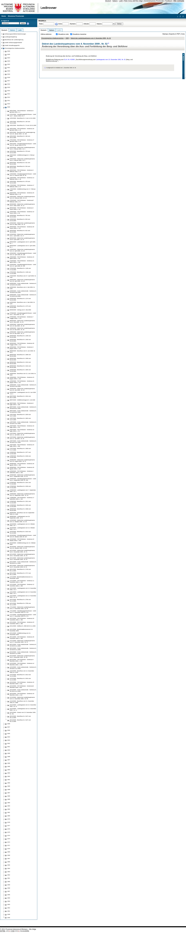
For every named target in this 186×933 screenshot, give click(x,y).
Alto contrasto (178, 1)
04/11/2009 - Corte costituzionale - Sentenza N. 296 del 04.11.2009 (23, 562)
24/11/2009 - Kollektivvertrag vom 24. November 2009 (20, 633)
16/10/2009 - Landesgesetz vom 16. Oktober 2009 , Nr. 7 (22, 524)
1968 (8, 855)
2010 (8, 103)
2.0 (14, 931)
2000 (8, 750)
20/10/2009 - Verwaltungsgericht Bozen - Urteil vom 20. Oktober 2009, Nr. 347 (23, 536)
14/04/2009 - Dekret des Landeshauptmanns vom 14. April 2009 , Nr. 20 (22, 250)
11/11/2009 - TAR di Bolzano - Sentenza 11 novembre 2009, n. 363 (22, 581)
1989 (8, 786)
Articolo (86, 24)
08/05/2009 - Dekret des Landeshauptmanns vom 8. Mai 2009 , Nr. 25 (22, 321)
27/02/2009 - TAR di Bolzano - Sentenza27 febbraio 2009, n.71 (22, 201)
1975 (8, 832)
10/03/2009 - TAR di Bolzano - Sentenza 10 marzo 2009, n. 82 (22, 212)
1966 (8, 861)
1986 (8, 796)
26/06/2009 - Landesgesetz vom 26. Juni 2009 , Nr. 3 (23, 393)
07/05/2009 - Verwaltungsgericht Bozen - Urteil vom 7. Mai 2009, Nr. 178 (23, 313)
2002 (8, 743)
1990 (8, 783)
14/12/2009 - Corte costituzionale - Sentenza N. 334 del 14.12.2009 (23, 667)
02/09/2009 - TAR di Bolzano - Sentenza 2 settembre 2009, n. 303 (21, 471)
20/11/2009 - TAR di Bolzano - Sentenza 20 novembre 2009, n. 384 (22, 619)
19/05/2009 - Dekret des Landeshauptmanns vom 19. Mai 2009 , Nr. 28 (22, 325)
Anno (60, 24)
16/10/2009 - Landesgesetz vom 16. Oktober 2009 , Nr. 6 (22, 528)
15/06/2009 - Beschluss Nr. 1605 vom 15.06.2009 (20, 370)
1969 (8, 852)
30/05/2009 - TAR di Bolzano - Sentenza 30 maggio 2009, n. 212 (22, 344)
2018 (8, 77)
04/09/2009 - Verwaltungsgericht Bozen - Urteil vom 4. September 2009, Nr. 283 (23, 479)
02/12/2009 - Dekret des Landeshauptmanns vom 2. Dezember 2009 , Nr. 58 (22, 656)
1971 (8, 845)
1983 (8, 806)
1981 (8, 812)
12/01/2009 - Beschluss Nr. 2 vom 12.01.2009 (22, 118)
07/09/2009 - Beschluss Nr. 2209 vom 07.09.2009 (20, 487)
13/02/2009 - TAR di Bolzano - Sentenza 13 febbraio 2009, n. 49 (22, 178)
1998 (8, 756)
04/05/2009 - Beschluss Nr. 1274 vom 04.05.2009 (20, 299)
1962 (8, 875)
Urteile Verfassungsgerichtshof (13, 42)
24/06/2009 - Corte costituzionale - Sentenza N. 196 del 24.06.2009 (23, 385)
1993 (8, 773)
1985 (8, 799)
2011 (8, 100)
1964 (8, 868)
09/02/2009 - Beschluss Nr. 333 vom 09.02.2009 (20, 167)
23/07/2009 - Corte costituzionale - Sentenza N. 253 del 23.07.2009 (23, 441)
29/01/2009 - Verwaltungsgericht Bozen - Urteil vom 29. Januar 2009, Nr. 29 (23, 144)
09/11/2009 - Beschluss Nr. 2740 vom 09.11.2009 (20, 570)
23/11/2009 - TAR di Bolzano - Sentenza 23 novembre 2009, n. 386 (22, 622)
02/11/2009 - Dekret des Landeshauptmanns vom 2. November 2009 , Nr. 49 (22, 554)
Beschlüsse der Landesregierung (14, 39)
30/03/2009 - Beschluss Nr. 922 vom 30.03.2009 (20, 231)
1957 (8, 891)
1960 (8, 881)
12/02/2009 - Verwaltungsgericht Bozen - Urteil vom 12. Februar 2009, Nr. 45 (23, 174)
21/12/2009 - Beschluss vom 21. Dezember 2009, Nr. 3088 (22, 701)
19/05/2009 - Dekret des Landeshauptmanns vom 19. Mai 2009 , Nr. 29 (22, 328)
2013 (8, 94)
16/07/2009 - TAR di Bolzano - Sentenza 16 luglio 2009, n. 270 (22, 426)
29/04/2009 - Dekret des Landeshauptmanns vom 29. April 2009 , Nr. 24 (22, 280)
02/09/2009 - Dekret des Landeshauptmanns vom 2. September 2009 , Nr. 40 (22, 475)
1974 (8, 835)
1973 (8, 838)
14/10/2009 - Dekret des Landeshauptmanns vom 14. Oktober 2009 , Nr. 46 (22, 520)
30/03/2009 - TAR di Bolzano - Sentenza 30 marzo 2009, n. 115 (22, 227)
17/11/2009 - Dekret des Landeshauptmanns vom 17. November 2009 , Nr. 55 (22, 607)
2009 (67, 38)
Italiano (115, 1)
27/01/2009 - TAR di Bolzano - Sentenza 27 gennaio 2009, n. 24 (22, 140)
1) (108, 43)
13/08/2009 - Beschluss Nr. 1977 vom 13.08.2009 (20, 453)
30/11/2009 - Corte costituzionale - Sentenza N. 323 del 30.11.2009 (23, 648)
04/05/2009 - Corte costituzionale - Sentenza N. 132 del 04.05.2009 (23, 295)
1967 (8, 858)
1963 (8, 871)
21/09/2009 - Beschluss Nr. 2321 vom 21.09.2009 (20, 502)
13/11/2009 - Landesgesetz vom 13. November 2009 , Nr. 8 (23, 588)
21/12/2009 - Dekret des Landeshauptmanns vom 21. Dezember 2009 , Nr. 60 (22, 698)
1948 (8, 914)
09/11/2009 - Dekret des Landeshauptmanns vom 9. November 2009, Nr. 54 (22, 566)
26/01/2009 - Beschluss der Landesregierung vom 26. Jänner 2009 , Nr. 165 (22, 133)
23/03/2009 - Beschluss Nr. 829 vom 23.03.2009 (20, 219)
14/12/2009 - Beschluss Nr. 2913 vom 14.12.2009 (20, 675)
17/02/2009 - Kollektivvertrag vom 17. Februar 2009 (23, 189)
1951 (8, 911)
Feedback (168, 1)
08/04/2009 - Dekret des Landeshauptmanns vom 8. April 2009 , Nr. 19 (22, 238)
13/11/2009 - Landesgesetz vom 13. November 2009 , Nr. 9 (23, 592)
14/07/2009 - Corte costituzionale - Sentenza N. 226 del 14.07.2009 (23, 422)
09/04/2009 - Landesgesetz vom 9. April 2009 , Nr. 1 (23, 242)
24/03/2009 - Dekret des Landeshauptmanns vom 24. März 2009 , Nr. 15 (22, 223)
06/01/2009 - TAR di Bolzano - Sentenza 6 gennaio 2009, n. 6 (21, 111)
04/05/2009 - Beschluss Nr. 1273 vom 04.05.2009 (20, 306)
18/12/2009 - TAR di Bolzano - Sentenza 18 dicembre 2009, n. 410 (22, 694)
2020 (8, 71)
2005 (8, 733)
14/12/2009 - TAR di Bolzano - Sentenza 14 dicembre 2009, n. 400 (22, 664)
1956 (8, 894)
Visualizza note (63, 34)
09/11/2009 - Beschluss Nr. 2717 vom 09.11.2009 (20, 573)
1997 (8, 759)
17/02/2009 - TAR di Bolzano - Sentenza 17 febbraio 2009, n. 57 (22, 185)
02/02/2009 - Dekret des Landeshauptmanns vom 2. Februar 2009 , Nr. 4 (22, 148)
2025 (8, 54)
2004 (8, 737)
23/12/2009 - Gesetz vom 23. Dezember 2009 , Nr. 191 (23, 713)
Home (3, 16)
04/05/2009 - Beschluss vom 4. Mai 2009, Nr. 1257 (22, 303)
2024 (8, 57)
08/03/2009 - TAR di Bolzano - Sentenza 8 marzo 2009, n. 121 (21, 208)
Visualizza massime (79, 34)
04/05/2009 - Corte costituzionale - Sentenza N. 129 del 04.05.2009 (23, 284)
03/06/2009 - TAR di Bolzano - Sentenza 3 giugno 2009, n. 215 (21, 347)
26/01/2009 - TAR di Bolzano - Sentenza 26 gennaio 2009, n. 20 (22, 129)
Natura (99, 24)
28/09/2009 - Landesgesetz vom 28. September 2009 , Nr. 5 (20, 517)
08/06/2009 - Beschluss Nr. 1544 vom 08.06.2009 (20, 366)
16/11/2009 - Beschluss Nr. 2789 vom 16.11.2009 (20, 604)
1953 (8, 904)
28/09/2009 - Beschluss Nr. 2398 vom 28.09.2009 (20, 509)
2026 (8, 51)
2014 (8, 90)
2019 (8, 74)
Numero (72, 24)
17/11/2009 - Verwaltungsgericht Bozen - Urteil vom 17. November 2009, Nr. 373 (23, 615)
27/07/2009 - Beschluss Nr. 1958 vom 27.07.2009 (20, 449)
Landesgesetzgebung (11, 36)
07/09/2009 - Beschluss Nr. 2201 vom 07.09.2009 (20, 483)
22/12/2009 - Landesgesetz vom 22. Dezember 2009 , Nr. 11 (23, 709)
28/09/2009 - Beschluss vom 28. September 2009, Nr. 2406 (22, 513)
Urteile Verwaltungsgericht (12, 45)
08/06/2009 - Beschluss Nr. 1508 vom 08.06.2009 (20, 359)
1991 (8, 779)
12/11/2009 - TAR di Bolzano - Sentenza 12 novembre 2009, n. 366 (22, 585)
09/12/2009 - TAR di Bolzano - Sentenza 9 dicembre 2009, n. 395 (21, 660)
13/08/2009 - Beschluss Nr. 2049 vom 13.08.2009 (20, 456)
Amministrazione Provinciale (154, 1)
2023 (8, 61)
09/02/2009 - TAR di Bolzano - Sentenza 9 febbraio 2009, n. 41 (21, 170)
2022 (8, 64)
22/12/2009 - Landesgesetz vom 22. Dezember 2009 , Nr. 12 (23, 705)
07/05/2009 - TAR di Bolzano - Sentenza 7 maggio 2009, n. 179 (21, 317)
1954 (8, 901)
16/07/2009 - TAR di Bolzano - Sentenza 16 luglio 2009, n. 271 (22, 430)
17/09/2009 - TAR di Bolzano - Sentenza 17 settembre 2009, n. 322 (22, 498)
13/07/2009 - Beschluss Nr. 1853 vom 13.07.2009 (20, 419)
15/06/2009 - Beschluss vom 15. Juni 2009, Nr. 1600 (23, 374)
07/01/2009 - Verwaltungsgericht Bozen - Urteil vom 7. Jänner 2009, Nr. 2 (23, 115)
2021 (8, 67)
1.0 (4, 931)
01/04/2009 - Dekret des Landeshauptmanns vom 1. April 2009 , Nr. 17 (22, 235)
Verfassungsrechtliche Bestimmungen (15, 34)
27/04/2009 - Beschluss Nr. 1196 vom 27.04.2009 (20, 272)
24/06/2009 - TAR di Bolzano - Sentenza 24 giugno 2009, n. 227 (22, 381)
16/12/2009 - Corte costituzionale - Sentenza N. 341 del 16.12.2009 (23, 690)
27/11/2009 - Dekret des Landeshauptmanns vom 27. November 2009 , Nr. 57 (22, 641)
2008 (8, 723)
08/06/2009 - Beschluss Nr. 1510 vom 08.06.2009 (20, 362)
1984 (8, 802)
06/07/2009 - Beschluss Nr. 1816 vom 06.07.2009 (20, 396)
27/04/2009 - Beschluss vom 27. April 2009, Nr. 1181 (23, 276)
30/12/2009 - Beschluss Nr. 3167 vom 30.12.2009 (20, 716)
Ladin (121, 1)
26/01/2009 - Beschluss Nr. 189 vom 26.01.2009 (20, 136)
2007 (8, 727)
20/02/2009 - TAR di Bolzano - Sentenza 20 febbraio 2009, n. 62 (22, 193)
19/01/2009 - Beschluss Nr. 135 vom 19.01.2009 (20, 122)
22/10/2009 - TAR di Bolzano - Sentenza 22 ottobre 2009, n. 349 (22, 539)
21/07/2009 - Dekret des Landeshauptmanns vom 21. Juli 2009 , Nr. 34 (22, 434)
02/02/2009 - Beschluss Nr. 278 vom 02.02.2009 (20, 152)
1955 (8, 898)
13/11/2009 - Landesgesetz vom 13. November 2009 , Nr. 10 (23, 596)
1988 (8, 789)
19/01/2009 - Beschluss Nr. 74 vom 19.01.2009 (23, 125)
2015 (8, 87)
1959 (8, 884)
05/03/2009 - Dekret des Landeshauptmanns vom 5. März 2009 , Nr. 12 (22, 204)
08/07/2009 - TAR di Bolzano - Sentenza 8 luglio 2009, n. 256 (21, 403)
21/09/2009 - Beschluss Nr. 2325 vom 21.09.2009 (20, 505)
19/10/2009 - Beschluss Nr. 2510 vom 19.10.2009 (20, 532)
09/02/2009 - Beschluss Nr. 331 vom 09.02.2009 (20, 163)
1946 (8, 917)
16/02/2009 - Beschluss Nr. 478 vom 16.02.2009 (20, 182)
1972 (8, 842)
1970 (8, 848)
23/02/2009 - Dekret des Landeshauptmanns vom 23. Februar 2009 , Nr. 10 (22, 197)
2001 (8, 746)
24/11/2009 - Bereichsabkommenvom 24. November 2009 (21, 630)
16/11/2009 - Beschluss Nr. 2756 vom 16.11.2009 (20, 600)
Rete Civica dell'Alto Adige (133, 1)
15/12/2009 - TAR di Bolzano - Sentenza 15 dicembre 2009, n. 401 (22, 682)
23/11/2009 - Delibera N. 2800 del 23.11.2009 (22, 626)
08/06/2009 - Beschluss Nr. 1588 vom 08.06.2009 (20, 355)
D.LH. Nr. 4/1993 (69, 59)
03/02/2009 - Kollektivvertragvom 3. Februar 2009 (22, 155)
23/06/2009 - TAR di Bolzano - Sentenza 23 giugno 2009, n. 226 (22, 378)
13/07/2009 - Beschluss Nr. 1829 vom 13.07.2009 (20, 415)
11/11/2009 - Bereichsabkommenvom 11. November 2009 (21, 577)
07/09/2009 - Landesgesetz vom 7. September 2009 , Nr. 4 (23, 490)
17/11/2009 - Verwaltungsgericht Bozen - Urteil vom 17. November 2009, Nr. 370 (23, 611)
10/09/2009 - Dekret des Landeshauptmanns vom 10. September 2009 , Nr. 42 (22, 494)
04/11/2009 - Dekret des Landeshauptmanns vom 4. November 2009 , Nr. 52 (22, 558)
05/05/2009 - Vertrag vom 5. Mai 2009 (20, 310)
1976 (8, 829)
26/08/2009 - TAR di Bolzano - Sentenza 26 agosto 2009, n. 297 (22, 468)
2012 (8, 97)
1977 (8, 825)
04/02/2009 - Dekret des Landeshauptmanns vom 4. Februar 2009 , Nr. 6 (22, 159)
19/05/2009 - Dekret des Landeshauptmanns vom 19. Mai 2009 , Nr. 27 (22, 332)
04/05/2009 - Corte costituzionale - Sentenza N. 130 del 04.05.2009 (23, 291)
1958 (8, 888)
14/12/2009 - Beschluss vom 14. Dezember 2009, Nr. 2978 (22, 671)
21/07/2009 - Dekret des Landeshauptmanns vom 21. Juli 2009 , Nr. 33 (22, 437)
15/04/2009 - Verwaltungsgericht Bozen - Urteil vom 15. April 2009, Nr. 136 (23, 253)
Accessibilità (24, 931)
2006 (8, 730)
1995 (8, 766)
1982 (8, 809)
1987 (8, 792)
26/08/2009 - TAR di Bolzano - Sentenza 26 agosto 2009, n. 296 (22, 464)
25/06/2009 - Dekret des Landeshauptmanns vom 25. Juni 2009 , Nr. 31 (22, 389)
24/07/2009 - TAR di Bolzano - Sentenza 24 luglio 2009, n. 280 (22, 445)
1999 (8, 753)
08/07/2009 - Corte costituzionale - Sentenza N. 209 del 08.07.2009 (23, 407)
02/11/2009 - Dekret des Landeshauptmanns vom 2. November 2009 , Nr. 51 (22, 551)
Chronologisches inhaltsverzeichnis (52, 38)
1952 (8, 908)
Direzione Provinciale (16, 16)
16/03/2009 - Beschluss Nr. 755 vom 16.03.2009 (20, 216)
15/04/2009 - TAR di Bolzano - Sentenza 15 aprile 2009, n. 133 (22, 257)
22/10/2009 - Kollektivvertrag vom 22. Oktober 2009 (23, 543)
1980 (8, 815)
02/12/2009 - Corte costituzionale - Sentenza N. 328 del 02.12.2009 (23, 652)
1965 (8, 865)
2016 (8, 84)
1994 (8, 769)
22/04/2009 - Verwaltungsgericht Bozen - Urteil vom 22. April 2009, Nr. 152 (23, 265)
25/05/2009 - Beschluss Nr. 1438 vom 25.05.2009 (20, 336)
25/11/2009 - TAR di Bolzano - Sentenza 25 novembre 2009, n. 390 (22, 637)
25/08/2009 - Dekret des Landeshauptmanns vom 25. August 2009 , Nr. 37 (22, 460)
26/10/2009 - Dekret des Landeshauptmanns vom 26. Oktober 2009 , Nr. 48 (22, 547)
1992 (8, 776)
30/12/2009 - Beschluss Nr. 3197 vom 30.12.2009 (20, 720)
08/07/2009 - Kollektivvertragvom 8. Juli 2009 (22, 400)
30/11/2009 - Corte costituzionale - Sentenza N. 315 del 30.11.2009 (23, 645)
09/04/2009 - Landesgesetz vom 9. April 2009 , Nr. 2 (23, 246)
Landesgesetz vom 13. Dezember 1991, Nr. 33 (111, 59)
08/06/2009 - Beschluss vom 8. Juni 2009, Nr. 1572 (22, 351)
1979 (8, 819)
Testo (41, 24)
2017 (8, 80)
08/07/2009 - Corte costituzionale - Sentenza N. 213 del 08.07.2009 (23, 411)
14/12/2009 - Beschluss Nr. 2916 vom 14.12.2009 (20, 679)
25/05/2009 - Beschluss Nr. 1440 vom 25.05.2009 (20, 340)
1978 (8, 822)
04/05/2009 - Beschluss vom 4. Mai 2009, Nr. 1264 (22, 287)
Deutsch (108, 1)
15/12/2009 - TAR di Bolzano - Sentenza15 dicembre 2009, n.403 (22, 686)
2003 (8, 740)
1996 (8, 763)
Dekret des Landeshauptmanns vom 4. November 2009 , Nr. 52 (91, 38)
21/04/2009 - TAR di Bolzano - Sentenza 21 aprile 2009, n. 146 (22, 261)
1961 (8, 878)
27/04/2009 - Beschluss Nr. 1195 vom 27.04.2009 (20, 269)
